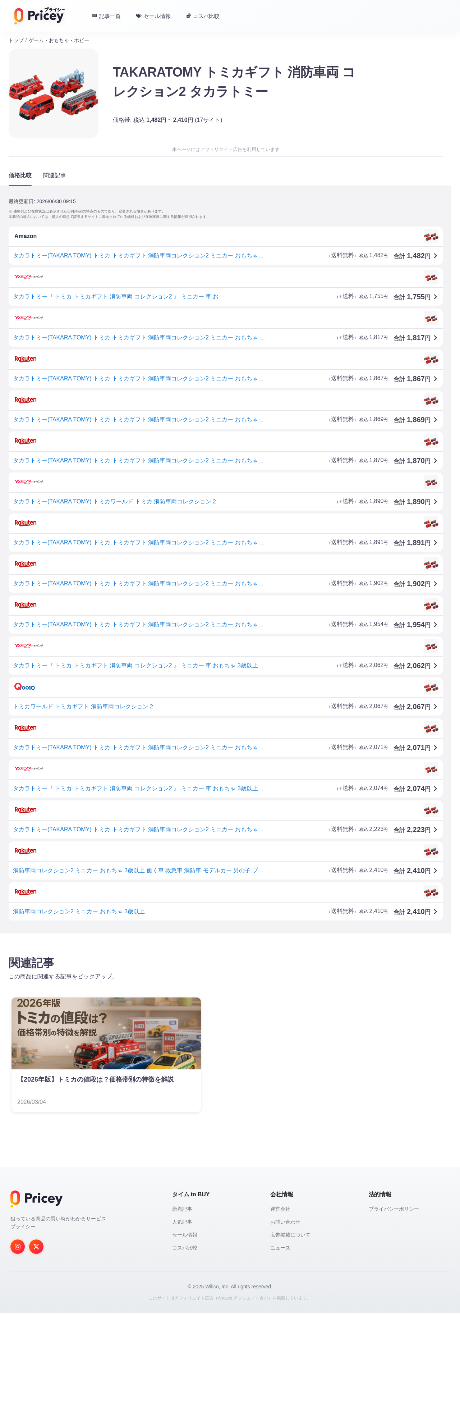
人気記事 (182, 1222)
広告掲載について (290, 1235)
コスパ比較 (184, 1248)
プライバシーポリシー (394, 1209)
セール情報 (184, 1235)
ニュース (280, 1248)
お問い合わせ (285, 1222)
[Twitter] (36, 1246)
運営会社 (280, 1209)
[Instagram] (17, 1246)
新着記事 (182, 1209)
